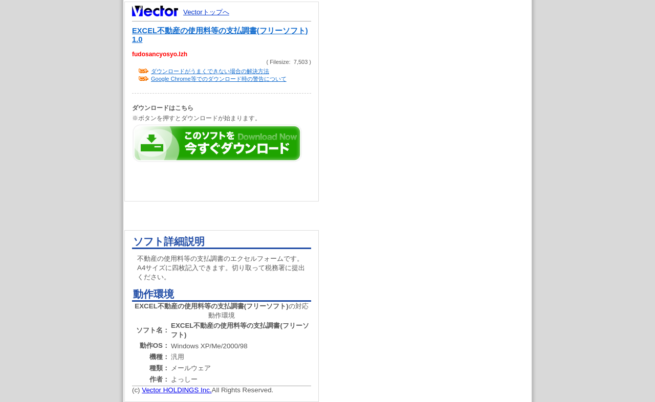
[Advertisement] (434, 194)
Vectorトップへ (206, 12)
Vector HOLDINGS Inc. (176, 390)
